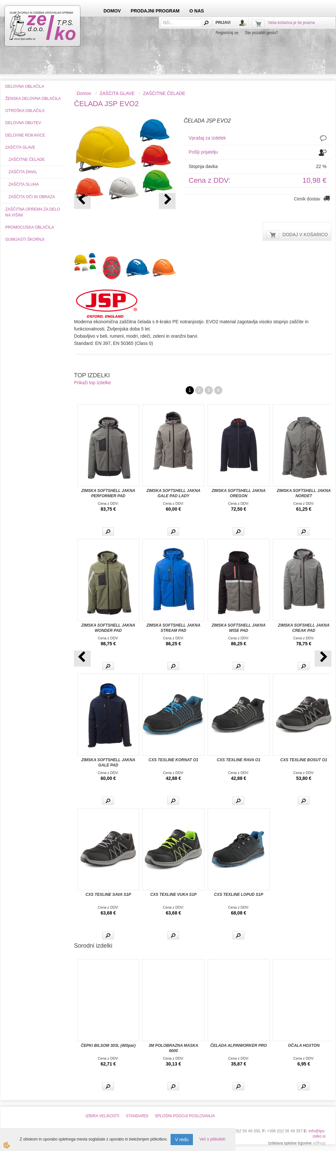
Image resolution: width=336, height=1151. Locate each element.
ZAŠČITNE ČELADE (27, 159)
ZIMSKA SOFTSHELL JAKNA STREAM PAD (173, 628)
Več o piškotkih (212, 1139)
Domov (84, 93)
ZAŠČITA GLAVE (117, 93)
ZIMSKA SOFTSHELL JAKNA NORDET (304, 493)
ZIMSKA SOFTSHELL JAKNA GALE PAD (108, 762)
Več (108, 531)
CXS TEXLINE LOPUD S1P (238, 894)
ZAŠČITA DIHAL (23, 172)
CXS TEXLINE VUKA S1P (173, 894)
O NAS (196, 10)
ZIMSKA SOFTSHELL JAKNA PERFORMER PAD (108, 493)
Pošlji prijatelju (203, 152)
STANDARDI (137, 1116)
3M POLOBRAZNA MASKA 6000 (173, 1048)
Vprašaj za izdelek (207, 138)
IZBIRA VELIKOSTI (102, 1116)
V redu (181, 1139)
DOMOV (112, 10)
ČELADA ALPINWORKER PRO (238, 1045)
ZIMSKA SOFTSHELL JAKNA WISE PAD (239, 628)
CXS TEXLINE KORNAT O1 (173, 760)
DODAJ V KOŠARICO (305, 234)
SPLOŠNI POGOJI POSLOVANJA (185, 1116)
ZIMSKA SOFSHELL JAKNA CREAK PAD (303, 628)
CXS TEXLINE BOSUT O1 (303, 760)
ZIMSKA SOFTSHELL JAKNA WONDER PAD (108, 628)
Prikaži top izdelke (92, 382)
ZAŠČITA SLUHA (24, 184)
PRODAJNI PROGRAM (155, 10)
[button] (167, 201)
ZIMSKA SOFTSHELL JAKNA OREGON (239, 493)
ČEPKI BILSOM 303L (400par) (108, 1045)
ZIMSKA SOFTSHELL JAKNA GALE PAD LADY (173, 493)
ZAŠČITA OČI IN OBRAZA (32, 197)
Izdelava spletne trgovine (290, 1143)
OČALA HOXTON (304, 1045)
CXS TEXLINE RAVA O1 (238, 760)
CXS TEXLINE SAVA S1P (108, 894)
